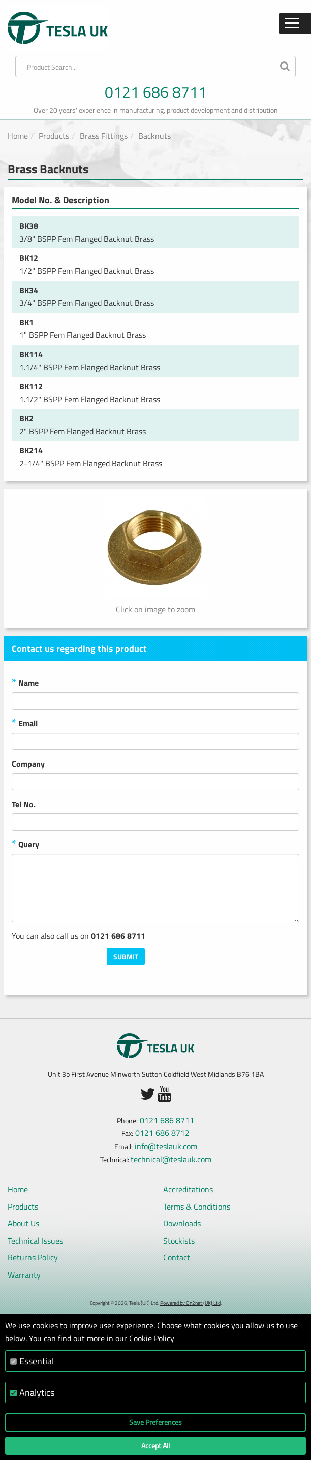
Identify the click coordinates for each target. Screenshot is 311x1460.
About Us (23, 1223)
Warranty (24, 1274)
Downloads (182, 1223)
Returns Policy (33, 1257)
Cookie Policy (151, 1338)
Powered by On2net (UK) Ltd (190, 1303)
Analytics (36, 1393)
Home (18, 136)
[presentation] (222, 968)
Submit (125, 956)
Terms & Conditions (196, 1206)
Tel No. (24, 804)
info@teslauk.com (166, 1146)
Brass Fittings (104, 136)
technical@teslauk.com (171, 1159)
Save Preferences (155, 1422)
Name (25, 683)
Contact (176, 1257)
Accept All (155, 1445)
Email (25, 724)
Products (54, 136)
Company (28, 763)
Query (25, 844)
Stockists (179, 1240)
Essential (36, 1361)
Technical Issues (35, 1240)
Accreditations (188, 1189)
